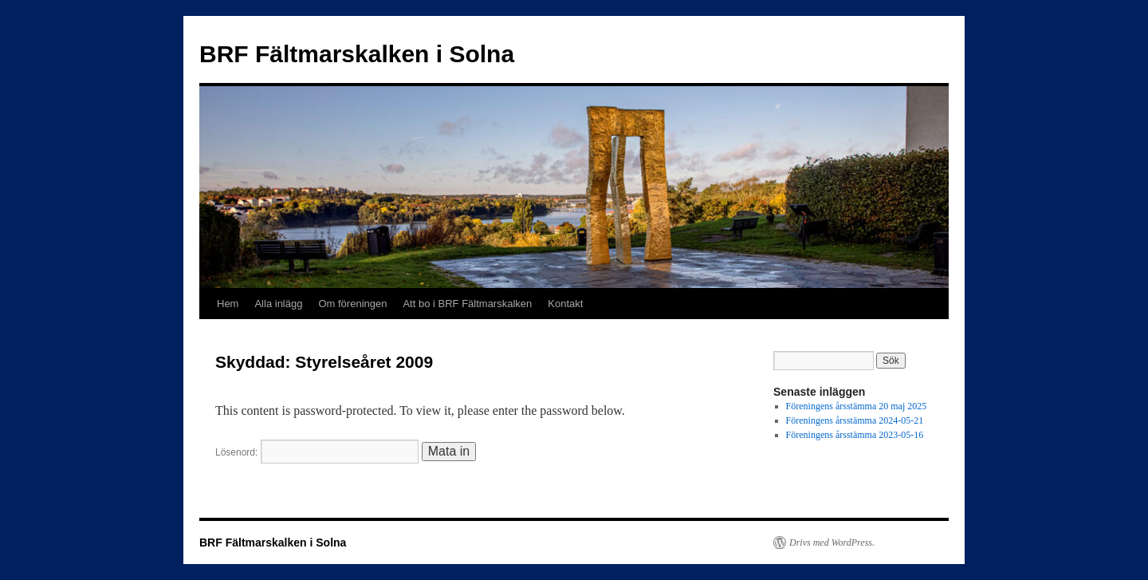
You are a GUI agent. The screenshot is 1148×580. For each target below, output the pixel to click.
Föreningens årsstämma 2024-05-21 (855, 420)
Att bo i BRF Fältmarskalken (467, 304)
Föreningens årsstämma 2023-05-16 (855, 434)
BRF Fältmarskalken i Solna (356, 54)
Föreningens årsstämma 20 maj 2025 (856, 406)
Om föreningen (352, 304)
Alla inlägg (278, 304)
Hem (227, 304)
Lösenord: (317, 452)
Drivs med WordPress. (832, 542)
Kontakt (565, 304)
